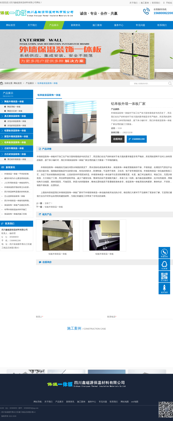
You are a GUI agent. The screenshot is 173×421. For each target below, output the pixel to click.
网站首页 (10, 25)
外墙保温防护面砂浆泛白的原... (17, 187)
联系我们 (156, 2)
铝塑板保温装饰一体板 (15, 130)
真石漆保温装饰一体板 (15, 116)
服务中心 (118, 25)
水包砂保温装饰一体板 (15, 125)
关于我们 (133, 2)
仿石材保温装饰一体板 (15, 154)
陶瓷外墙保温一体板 (14, 101)
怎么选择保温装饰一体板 (14, 196)
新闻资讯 (75, 25)
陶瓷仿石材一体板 (13, 111)
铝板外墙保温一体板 (54, 207)
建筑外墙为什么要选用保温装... (17, 178)
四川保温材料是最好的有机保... (17, 192)
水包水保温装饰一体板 (15, 121)
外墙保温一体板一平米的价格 (16, 174)
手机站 (167, 2)
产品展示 (54, 25)
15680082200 (137, 139)
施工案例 (145, 2)
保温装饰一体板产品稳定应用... (17, 205)
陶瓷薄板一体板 (12, 107)
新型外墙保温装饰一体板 (16, 136)
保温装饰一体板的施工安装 (15, 214)
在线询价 (117, 139)
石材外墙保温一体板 (14, 148)
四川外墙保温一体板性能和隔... (17, 200)
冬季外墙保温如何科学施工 (15, 209)
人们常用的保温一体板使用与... (17, 183)
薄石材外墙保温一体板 (15, 159)
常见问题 (140, 25)
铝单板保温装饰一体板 (50, 83)
